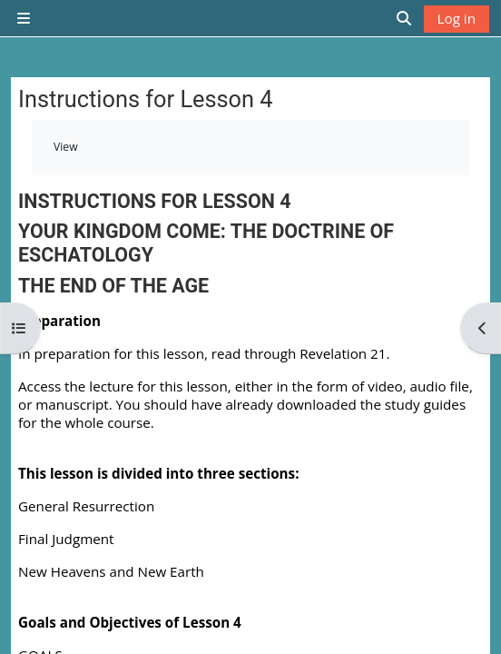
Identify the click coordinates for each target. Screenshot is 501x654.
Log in (456, 18)
